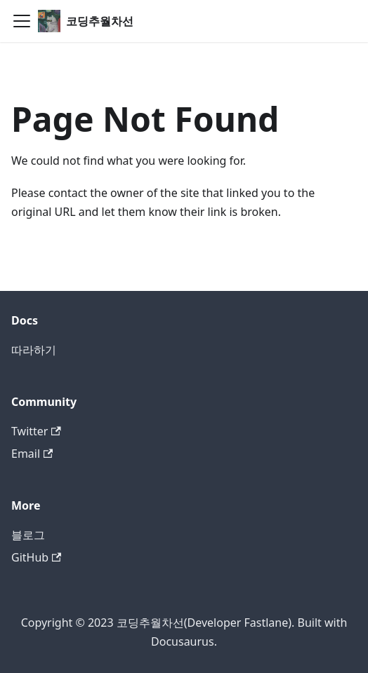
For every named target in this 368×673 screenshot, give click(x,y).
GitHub (36, 557)
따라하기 (33, 350)
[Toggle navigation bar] (21, 21)
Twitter (36, 431)
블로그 (28, 535)
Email (32, 453)
